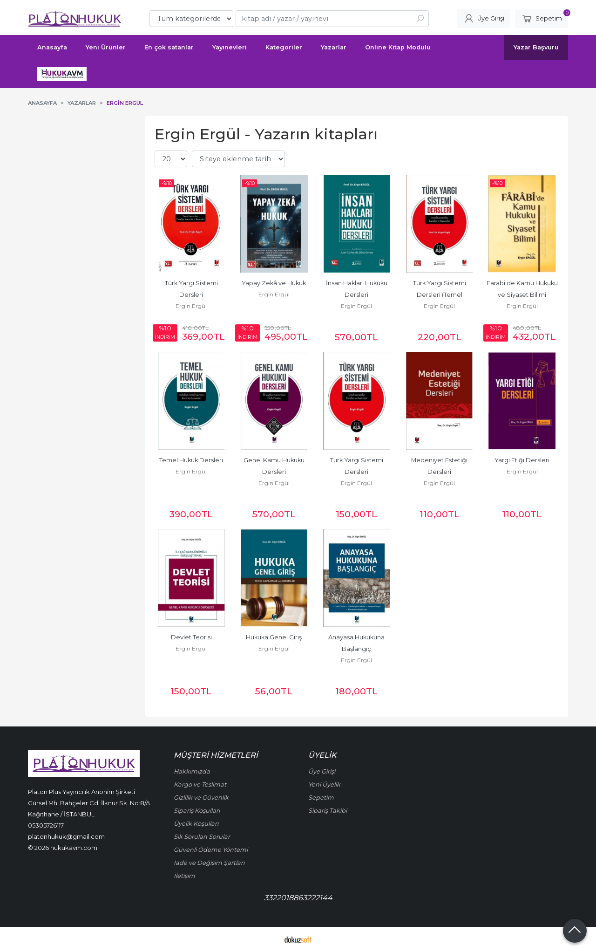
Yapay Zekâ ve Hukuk (274, 283)
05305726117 (46, 825)
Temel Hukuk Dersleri (191, 460)
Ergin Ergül (191, 305)
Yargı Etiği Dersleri (521, 460)
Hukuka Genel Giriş (274, 637)
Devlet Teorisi (191, 637)
